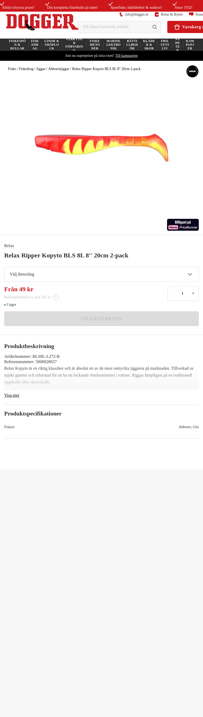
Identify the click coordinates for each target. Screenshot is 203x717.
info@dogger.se (134, 14)
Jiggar (40, 69)
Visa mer (11, 395)
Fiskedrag (26, 69)
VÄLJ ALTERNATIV (102, 318)
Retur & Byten (169, 14)
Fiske (12, 69)
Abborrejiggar (58, 69)
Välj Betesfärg (101, 274)
